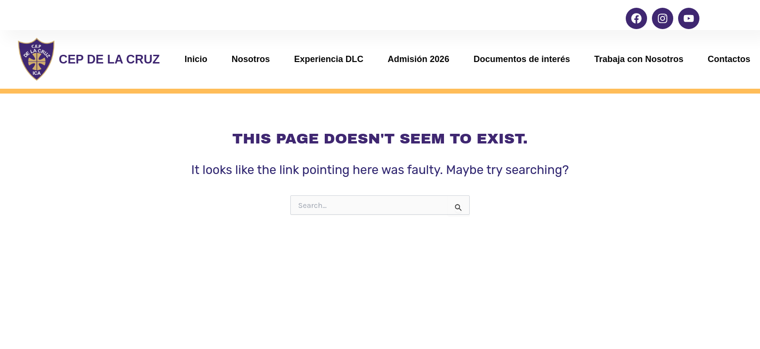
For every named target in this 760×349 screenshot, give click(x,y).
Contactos (729, 59)
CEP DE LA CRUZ (109, 59)
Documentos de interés (522, 59)
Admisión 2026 (418, 59)
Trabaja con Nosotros (638, 59)
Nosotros (251, 59)
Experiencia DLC (329, 59)
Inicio (196, 59)
